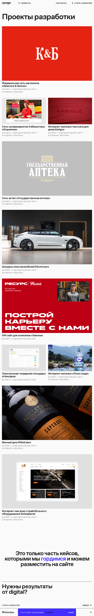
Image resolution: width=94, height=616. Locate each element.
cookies (49, 612)
